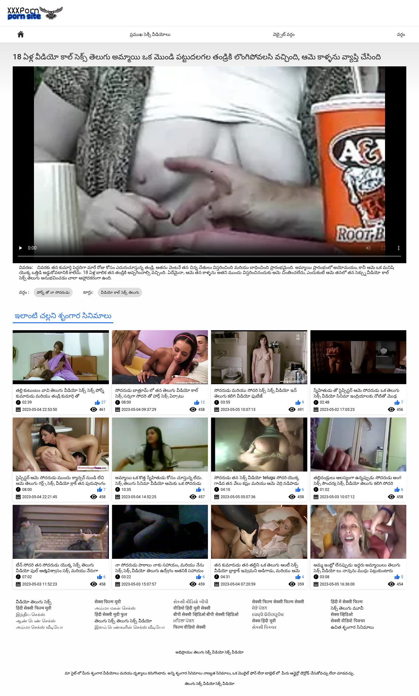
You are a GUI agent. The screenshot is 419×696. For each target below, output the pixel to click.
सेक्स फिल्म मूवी (108, 601)
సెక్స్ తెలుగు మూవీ (347, 608)
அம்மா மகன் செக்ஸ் (115, 608)
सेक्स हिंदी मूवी (264, 620)
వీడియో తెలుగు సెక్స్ (33, 601)
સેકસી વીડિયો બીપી (190, 601)
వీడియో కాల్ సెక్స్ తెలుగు (120, 292)
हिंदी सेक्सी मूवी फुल (111, 614)
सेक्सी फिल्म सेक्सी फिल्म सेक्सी (278, 601)
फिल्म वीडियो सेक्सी (189, 627)
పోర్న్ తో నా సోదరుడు (53, 292)
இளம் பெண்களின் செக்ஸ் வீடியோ (130, 627)
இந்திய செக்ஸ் (30, 614)
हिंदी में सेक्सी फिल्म (346, 601)
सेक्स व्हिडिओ (342, 614)
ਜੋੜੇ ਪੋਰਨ (259, 608)
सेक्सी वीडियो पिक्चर (348, 620)
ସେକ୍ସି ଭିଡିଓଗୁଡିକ (268, 614)
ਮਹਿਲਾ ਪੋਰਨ (183, 620)
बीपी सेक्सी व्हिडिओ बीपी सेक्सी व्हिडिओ (205, 614)
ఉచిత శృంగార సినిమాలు (352, 627)
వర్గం (401, 34)
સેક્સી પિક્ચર (264, 627)
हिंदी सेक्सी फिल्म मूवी (33, 608)
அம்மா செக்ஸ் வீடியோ (39, 627)
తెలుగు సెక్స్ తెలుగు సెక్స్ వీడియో (123, 620)
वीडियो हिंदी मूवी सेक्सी (191, 608)
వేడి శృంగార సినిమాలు (21, 34)
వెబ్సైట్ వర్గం (284, 34)
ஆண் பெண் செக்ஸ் (36, 620)
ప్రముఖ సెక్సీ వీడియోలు (150, 34)
